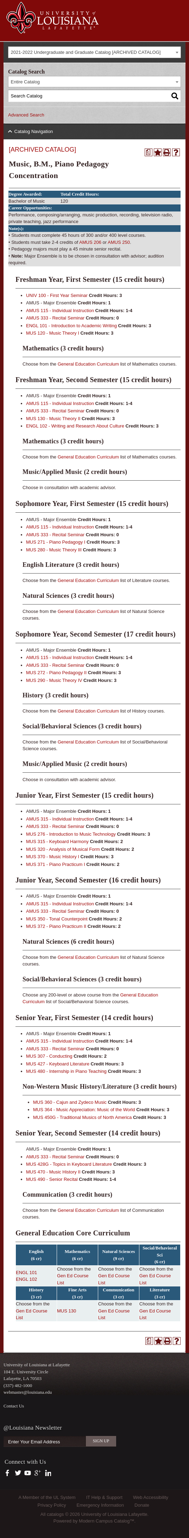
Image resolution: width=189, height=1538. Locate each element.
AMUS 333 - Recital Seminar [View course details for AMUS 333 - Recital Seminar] (55, 318)
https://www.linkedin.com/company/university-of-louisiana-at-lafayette (47, 1473)
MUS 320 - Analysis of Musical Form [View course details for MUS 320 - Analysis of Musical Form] (63, 849)
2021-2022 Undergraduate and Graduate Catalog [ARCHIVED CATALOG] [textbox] (86, 52)
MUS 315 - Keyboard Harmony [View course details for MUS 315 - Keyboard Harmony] (57, 841)
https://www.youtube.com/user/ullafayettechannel (27, 1473)
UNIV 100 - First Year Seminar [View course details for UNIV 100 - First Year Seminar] (57, 295)
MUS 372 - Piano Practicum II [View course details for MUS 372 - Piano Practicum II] (56, 926)
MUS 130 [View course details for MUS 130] (66, 1311)
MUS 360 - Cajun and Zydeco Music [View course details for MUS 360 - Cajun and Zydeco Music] (70, 1102)
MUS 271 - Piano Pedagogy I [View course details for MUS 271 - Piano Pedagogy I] (55, 542)
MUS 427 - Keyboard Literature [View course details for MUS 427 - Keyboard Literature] (57, 1064)
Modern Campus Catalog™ (106, 1521)
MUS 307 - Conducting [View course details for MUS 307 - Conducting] (49, 1056)
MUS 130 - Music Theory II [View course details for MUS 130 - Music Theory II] (53, 418)
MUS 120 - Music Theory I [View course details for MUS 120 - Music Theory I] (52, 333)
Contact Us (14, 1406)
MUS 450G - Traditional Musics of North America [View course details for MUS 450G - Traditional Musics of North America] (82, 1117)
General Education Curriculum (88, 364)
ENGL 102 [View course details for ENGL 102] (26, 1279)
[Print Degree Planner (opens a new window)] (148, 152)
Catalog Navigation (33, 131)
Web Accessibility (150, 1497)
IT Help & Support (104, 1497)
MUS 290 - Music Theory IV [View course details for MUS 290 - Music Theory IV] (54, 680)
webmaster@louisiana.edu (28, 1392)
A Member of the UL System (46, 1497)
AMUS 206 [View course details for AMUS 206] (90, 242)
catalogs (55, 1514)
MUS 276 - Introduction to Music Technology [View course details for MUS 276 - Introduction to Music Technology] (71, 834)
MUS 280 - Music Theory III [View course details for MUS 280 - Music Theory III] (54, 549)
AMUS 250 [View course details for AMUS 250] (119, 242)
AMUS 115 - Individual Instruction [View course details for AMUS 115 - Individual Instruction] (60, 310)
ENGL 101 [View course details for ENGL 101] (26, 1272)
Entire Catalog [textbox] (25, 81)
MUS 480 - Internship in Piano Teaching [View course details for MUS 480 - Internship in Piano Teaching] (66, 1071)
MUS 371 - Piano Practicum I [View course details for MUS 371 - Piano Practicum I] (55, 864)
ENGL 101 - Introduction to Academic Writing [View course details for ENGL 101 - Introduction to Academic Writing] (71, 325)
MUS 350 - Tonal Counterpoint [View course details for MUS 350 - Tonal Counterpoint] (57, 919)
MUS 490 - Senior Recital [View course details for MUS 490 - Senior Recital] (52, 1179)
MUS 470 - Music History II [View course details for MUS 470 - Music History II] (53, 1172)
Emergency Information (100, 1505)
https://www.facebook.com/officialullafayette (9, 1473)
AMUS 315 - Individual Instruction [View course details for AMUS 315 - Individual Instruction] (60, 819)
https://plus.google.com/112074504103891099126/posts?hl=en (38, 1473)
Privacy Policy (52, 1505)
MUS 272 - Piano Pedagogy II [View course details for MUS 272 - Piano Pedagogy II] (56, 672)
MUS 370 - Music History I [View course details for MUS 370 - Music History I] (52, 856)
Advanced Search (26, 115)
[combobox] (94, 52)
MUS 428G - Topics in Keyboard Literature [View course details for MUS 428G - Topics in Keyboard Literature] (69, 1164)
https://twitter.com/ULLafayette (18, 1473)
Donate (141, 1505)
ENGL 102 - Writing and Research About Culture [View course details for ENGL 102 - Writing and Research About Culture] (75, 426)
